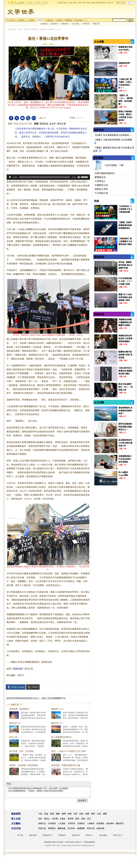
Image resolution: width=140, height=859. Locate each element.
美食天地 (90, 830)
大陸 (40, 816)
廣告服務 (103, 837)
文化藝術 (16, 825)
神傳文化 (42, 826)
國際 (58, 816)
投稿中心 (89, 837)
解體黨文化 (100, 177)
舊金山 (47, 821)
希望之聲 (61, 124)
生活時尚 (71, 830)
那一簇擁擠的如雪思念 (61, 737)
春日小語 (13, 737)
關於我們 (102, 3)
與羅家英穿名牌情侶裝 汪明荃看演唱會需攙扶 (125, 338)
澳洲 (83, 821)
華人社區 (16, 820)
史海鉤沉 (49, 20)
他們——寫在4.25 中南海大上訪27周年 (68, 751)
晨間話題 (44, 124)
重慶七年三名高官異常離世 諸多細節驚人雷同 (125, 297)
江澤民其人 (100, 181)
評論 (70, 3)
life (36, 2)
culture (21, 2)
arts (44, 2)
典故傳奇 (110, 826)
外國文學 (96, 24)
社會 (99, 816)
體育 (75, 3)
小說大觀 (75, 24)
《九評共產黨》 (111, 165)
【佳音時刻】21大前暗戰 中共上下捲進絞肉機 (125, 209)
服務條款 (62, 837)
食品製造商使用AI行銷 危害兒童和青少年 (125, 443)
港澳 (70, 816)
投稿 (109, 3)
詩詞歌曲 (44, 24)
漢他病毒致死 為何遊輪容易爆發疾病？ (125, 411)
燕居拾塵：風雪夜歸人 (19, 709)
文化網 (26, 29)
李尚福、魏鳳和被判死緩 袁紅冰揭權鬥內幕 (125, 265)
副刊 (65, 3)
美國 (52, 816)
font (28, 118)
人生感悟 (30, 20)
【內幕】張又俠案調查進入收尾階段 (112, 135)
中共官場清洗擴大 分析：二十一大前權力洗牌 (125, 281)
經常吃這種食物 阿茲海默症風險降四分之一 (125, 427)
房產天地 (42, 830)
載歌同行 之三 (57, 709)
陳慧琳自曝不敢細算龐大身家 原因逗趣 (125, 355)
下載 (121, 165)
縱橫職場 (81, 830)
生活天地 (16, 830)
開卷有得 (64, 24)
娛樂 (79, 3)
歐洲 (77, 821)
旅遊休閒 (100, 830)
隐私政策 (76, 837)
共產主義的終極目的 (104, 173)
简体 (118, 3)
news (28, 2)
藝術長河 (120, 826)
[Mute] (78, 177)
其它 (89, 821)
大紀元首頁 (12, 29)
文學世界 (40, 20)
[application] (48, 177)
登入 (130, 3)
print (33, 118)
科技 (75, 816)
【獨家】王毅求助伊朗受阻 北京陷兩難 (113, 140)
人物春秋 (58, 20)
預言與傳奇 (78, 20)
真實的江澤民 (101, 189)
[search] (119, 20)
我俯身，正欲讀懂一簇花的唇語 (23, 765)
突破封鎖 (94, 3)
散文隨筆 (54, 24)
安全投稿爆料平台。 (58, 698)
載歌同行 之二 (15, 723)
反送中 (52, 124)
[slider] (44, 177)
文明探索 (21, 20)
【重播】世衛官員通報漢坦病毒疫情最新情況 (125, 225)
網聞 (105, 816)
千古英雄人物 (101, 193)
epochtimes (12, 2)
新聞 (61, 3)
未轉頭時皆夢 (124, 63)
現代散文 (51, 29)
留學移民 (52, 830)
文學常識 (85, 24)
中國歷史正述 (101, 185)
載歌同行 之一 (57, 723)
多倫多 (62, 821)
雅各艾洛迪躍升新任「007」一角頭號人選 (125, 387)
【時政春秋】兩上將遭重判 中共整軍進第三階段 (125, 241)
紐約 (40, 821)
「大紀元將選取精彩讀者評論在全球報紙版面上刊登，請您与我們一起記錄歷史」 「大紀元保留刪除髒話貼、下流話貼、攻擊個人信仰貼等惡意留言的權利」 (48, 793)
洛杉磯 (55, 821)
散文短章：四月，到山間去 (21, 751)
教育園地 (68, 20)
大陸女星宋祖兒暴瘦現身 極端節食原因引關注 (125, 371)
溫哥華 (70, 821)
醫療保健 (61, 830)
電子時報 (86, 3)
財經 (81, 816)
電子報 (20, 837)
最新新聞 (16, 816)
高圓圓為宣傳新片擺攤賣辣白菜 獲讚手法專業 (125, 322)
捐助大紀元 (118, 837)
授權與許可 (47, 837)
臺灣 (64, 816)
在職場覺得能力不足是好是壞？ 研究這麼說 (125, 459)
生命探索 (52, 826)
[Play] (10, 177)
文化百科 (11, 20)
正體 (123, 3)
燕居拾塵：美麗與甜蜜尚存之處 (65, 765)
